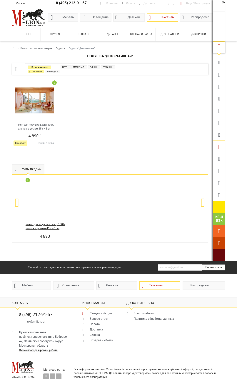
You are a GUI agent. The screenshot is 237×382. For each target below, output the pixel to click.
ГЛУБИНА (107, 67)
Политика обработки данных (154, 318)
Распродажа (200, 17)
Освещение (100, 17)
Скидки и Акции (101, 313)
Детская (134, 17)
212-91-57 (36, 314)
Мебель (68, 17)
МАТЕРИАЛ (78, 67)
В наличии (37, 71)
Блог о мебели (144, 313)
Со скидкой (52, 71)
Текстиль (167, 17)
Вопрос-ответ (99, 318)
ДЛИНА (93, 67)
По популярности (39, 67)
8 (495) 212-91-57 (71, 3)
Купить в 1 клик (46, 143)
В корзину (20, 143)
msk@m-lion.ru (34, 321)
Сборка (95, 335)
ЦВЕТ (64, 67)
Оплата (95, 324)
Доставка (96, 329)
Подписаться (213, 267)
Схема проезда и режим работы (38, 350)
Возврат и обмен (101, 340)
